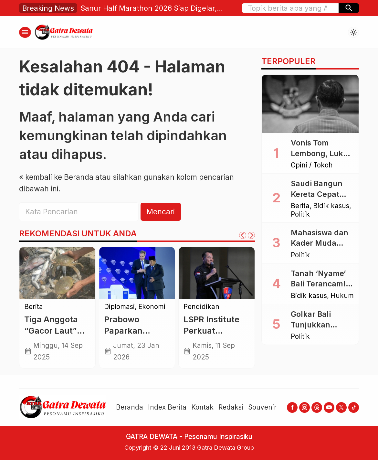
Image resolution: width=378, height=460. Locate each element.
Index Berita (167, 407)
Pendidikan (201, 307)
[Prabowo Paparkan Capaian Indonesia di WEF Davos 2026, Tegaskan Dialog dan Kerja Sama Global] (137, 273)
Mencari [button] (160, 211)
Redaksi (230, 407)
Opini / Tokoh (312, 165)
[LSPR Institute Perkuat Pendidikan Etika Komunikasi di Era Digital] (217, 273)
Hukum (342, 296)
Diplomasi (119, 307)
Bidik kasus (331, 206)
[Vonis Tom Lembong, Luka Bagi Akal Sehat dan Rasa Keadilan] (310, 104)
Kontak (202, 407)
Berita (33, 307)
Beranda (129, 407)
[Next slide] (251, 235)
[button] (349, 8)
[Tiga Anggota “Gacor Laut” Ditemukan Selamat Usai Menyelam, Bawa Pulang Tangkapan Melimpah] (57, 273)
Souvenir (262, 407)
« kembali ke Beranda (56, 177)
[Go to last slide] (242, 235)
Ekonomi (151, 307)
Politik (300, 214)
